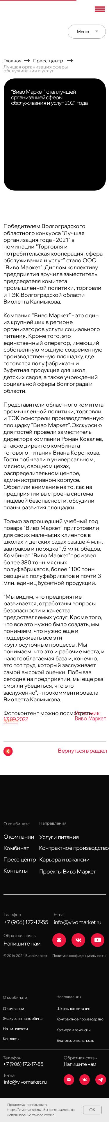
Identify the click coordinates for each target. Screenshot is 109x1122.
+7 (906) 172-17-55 (23, 1064)
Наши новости (15, 1028)
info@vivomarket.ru (25, 1082)
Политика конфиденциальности (79, 955)
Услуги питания (59, 836)
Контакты (15, 870)
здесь (10, 720)
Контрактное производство (74, 847)
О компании (18, 836)
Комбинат (16, 848)
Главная (12, 60)
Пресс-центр (48, 60)
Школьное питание (73, 1008)
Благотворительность (75, 1040)
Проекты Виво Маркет (67, 871)
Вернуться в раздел (82, 750)
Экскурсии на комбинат (23, 1018)
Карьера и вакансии (64, 859)
